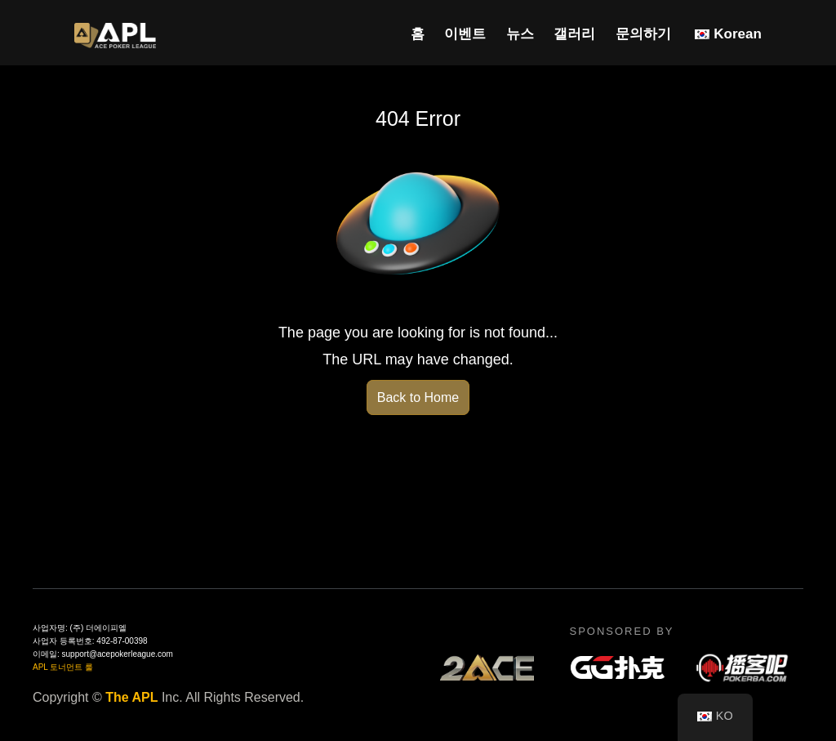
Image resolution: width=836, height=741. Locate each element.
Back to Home (418, 397)
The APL (131, 697)
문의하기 (643, 34)
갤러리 (574, 34)
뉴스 (520, 34)
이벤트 (465, 34)
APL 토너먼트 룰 (63, 667)
